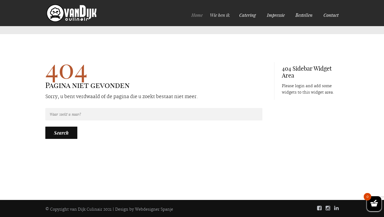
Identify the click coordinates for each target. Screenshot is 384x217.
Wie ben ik (221, 15)
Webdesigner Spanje (154, 209)
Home (199, 15)
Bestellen (304, 15)
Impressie (276, 15)
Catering (247, 15)
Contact (331, 15)
